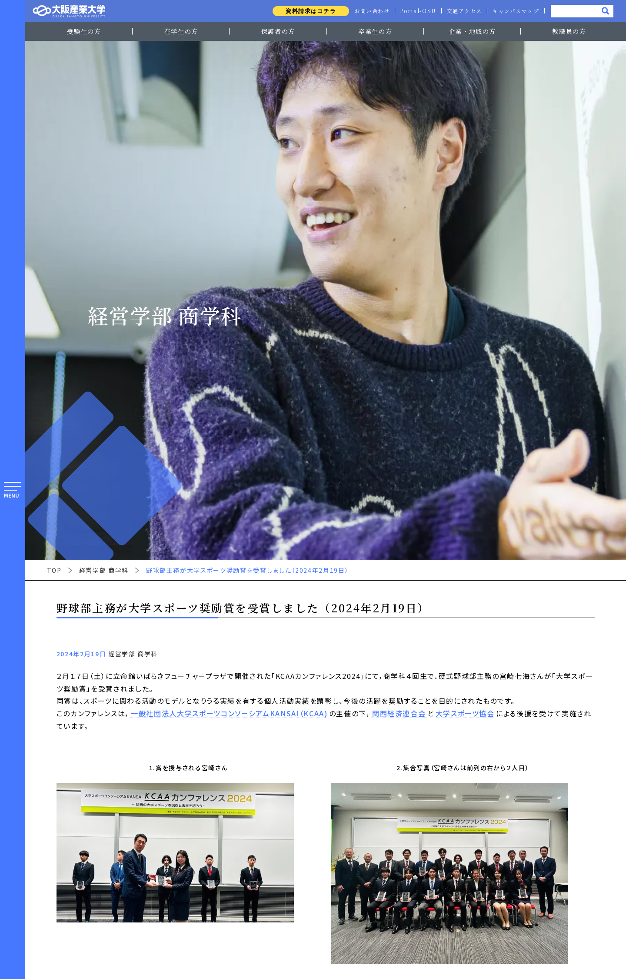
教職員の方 (569, 31)
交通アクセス (464, 10)
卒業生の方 (375, 31)
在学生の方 (181, 31)
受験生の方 (84, 31)
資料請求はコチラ (309, 11)
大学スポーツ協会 (465, 713)
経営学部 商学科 (104, 570)
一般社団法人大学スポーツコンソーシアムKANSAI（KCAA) (229, 713)
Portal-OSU (417, 10)
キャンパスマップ (515, 10)
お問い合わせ (370, 10)
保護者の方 (278, 31)
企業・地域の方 (472, 31)
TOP (54, 570)
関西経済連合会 (399, 713)
